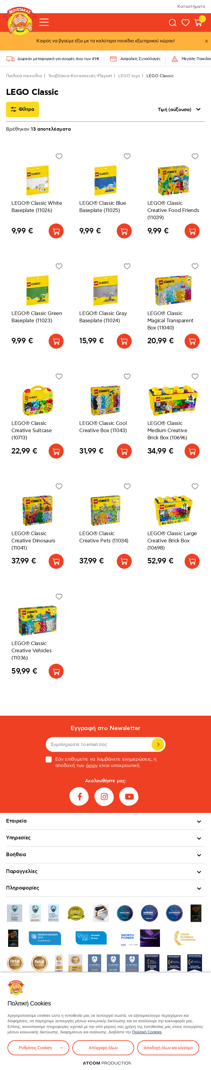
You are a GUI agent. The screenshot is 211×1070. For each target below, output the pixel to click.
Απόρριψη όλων (103, 1047)
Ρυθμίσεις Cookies (35, 1047)
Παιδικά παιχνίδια (24, 75)
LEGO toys (129, 75)
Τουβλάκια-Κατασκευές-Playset (80, 75)
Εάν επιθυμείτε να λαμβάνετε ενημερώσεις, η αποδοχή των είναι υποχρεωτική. (101, 762)
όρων (92, 765)
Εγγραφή (158, 744)
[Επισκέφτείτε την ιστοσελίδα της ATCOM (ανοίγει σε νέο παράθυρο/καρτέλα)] (107, 1063)
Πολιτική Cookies (147, 1032)
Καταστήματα (191, 6)
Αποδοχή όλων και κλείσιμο (168, 1047)
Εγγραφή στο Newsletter (105, 728)
